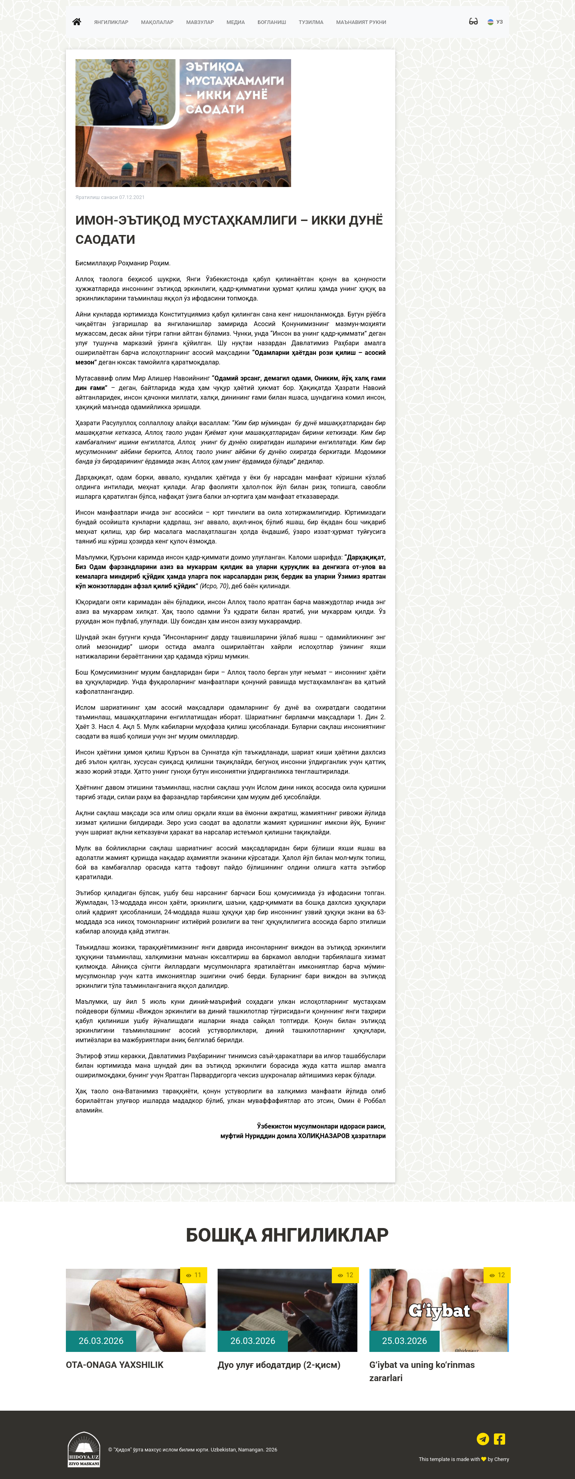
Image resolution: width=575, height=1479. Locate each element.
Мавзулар (200, 24)
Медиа (236, 24)
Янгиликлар (111, 24)
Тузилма (311, 24)
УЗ (495, 24)
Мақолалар (157, 24)
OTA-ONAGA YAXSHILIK (114, 1365)
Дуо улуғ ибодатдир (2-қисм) (279, 1365)
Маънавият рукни (361, 24)
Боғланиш (272, 24)
